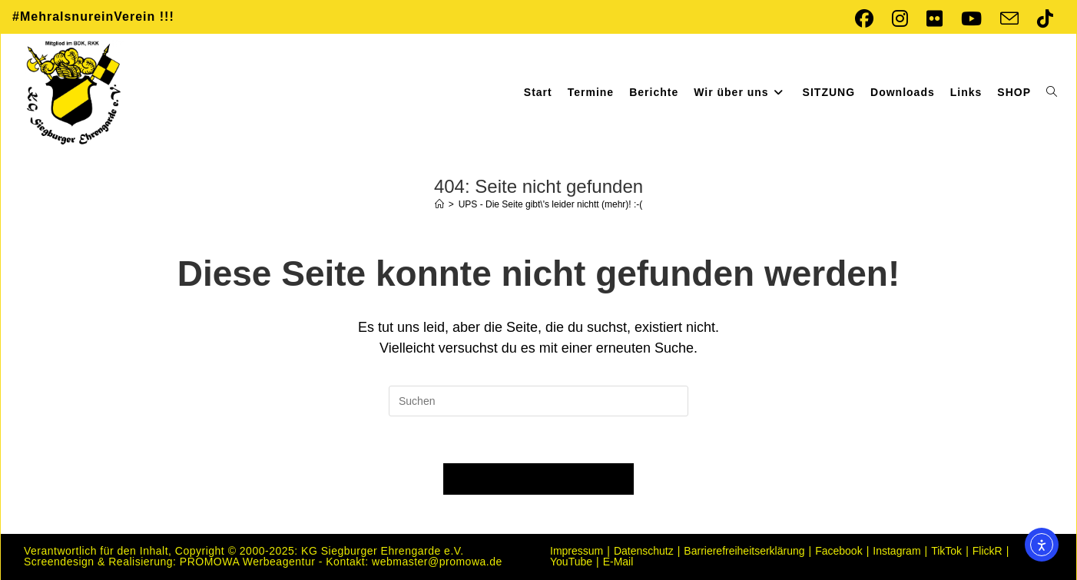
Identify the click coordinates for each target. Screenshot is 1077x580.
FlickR (987, 551)
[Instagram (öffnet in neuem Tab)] (900, 18)
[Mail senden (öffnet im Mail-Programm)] (1009, 18)
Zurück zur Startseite (538, 479)
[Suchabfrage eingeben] (538, 401)
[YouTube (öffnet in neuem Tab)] (971, 18)
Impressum (576, 551)
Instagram (896, 551)
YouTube (571, 561)
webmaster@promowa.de (437, 561)
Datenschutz (644, 551)
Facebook (838, 551)
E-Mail (618, 561)
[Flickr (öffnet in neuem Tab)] (934, 18)
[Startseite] (439, 204)
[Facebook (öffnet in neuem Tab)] (864, 18)
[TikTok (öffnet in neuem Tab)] (1040, 18)
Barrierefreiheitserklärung (744, 551)
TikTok (946, 551)
